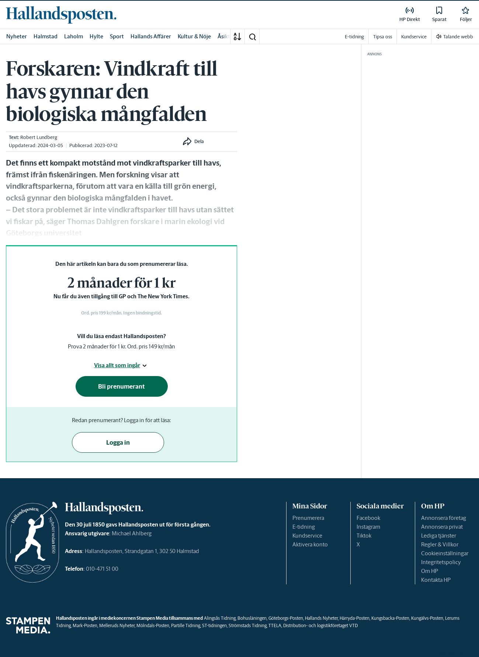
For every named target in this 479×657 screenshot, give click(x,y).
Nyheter (16, 36)
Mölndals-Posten (152, 625)
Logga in (118, 442)
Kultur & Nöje (194, 36)
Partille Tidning (185, 625)
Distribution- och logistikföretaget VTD (320, 625)
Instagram (368, 526)
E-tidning (303, 526)
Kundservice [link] (414, 37)
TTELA (274, 625)
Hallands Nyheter (321, 618)
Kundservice (307, 535)
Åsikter (226, 36)
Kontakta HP (436, 579)
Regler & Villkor (439, 544)
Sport (117, 36)
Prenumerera (308, 517)
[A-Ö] (237, 36)
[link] (61, 15)
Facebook (368, 517)
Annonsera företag (443, 517)
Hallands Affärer (151, 36)
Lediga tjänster (438, 535)
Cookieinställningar (444, 553)
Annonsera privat (442, 526)
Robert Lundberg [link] (38, 137)
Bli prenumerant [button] (121, 386)
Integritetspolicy (441, 562)
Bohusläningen (252, 618)
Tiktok (364, 535)
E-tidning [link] (354, 37)
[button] (252, 36)
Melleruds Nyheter (117, 625)
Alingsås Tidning (220, 618)
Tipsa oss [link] (382, 37)
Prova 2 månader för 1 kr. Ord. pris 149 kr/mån (121, 346)
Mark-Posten (85, 625)
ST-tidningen (214, 625)
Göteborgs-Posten (285, 618)
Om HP (429, 570)
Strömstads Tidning (248, 625)
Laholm (73, 36)
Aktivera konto (310, 544)
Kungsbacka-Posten (390, 618)
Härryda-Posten (354, 618)
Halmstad (46, 36)
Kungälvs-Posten (427, 618)
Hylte (96, 36)
